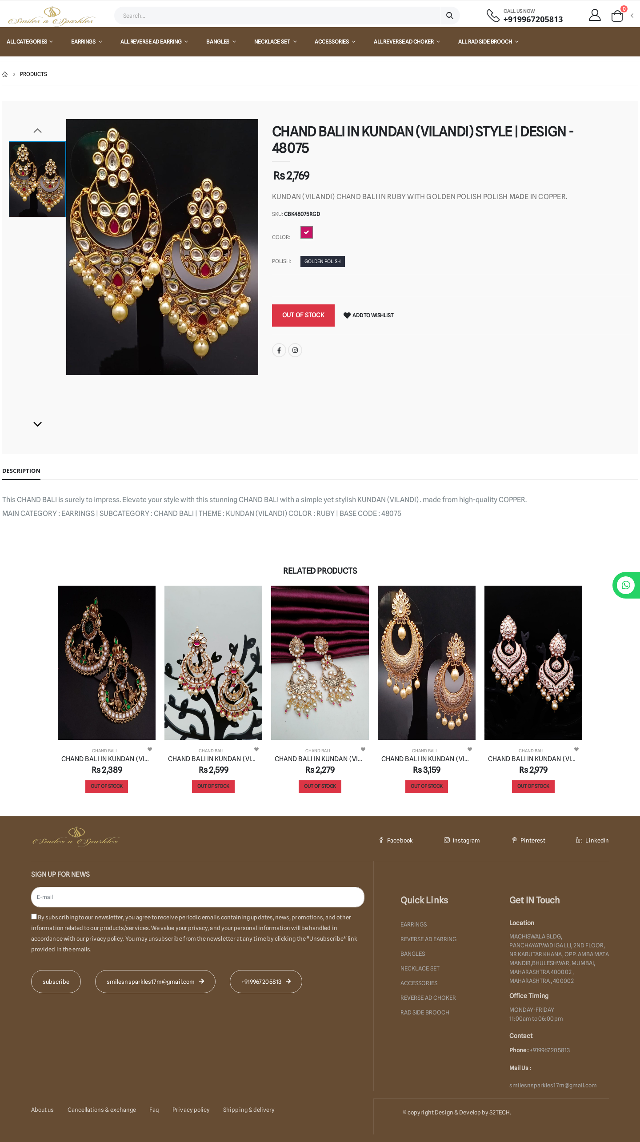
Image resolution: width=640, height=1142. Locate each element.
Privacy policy (191, 1109)
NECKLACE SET (272, 41)
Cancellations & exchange (102, 1109)
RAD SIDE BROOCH (424, 1009)
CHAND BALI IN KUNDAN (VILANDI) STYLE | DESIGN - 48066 (106, 759)
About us (42, 1109)
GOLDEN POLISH (322, 262)
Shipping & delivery (249, 1109)
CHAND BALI (104, 750)
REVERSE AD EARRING (428, 938)
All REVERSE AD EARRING (151, 41)
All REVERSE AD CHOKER (404, 41)
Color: (281, 237)
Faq (154, 1109)
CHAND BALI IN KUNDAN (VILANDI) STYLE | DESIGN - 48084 (320, 759)
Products (33, 74)
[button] (621, 16)
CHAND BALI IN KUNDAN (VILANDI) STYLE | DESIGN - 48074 (426, 759)
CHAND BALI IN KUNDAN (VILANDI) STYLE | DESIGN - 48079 (213, 759)
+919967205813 (533, 19)
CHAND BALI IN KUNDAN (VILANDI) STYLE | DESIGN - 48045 (533, 759)
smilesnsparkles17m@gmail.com (553, 1085)
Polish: (281, 261)
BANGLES (218, 41)
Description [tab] (21, 471)
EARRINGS (83, 41)
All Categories (27, 41)
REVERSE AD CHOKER (428, 995)
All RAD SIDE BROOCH (485, 41)
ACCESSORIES (332, 41)
